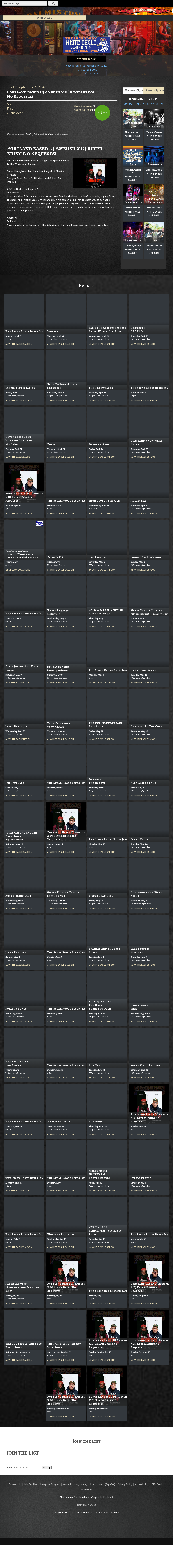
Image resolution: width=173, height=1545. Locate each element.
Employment (97, 1484)
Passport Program (50, 1484)
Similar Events (155, 90)
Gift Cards (157, 1484)
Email (10, 1467)
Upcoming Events (134, 90)
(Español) (110, 1484)
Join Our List (30, 1484)
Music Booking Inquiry (75, 1484)
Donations (87, 1490)
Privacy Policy (125, 1484)
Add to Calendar (84, 110)
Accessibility (141, 1484)
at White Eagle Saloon (143, 103)
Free (102, 113)
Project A (108, 1497)
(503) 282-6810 (89, 70)
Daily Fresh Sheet (86, 1505)
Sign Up (46, 1467)
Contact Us (15, 1484)
